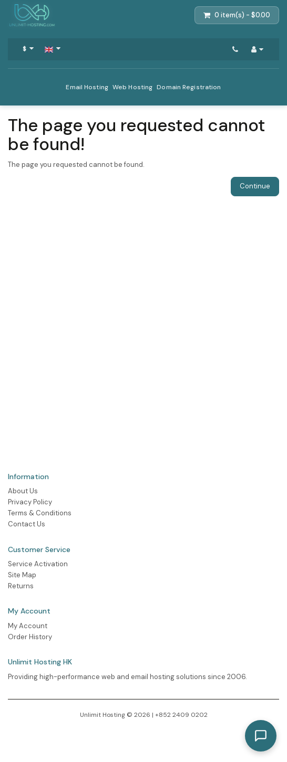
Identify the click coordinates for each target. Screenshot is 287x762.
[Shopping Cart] (236, 15)
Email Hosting (87, 87)
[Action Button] (32, 15)
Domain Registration (189, 87)
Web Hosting (132, 87)
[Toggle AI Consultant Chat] (260, 736)
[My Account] (257, 49)
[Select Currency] (28, 49)
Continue (255, 186)
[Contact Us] (235, 49)
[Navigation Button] (52, 49)
